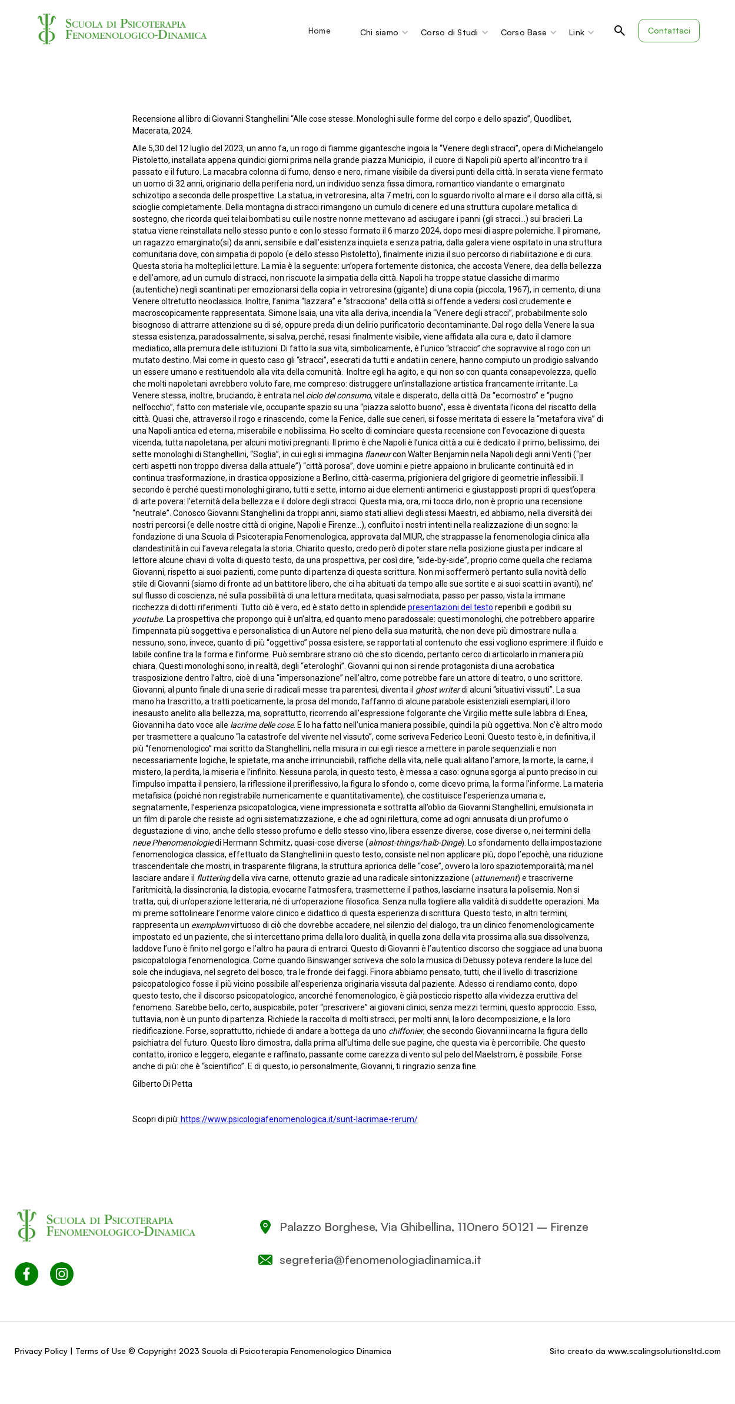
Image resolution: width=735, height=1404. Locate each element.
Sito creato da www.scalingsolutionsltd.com (635, 1351)
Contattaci (669, 30)
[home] (123, 29)
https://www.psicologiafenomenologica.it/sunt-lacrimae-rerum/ (298, 1119)
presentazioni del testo (450, 607)
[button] (325, 30)
